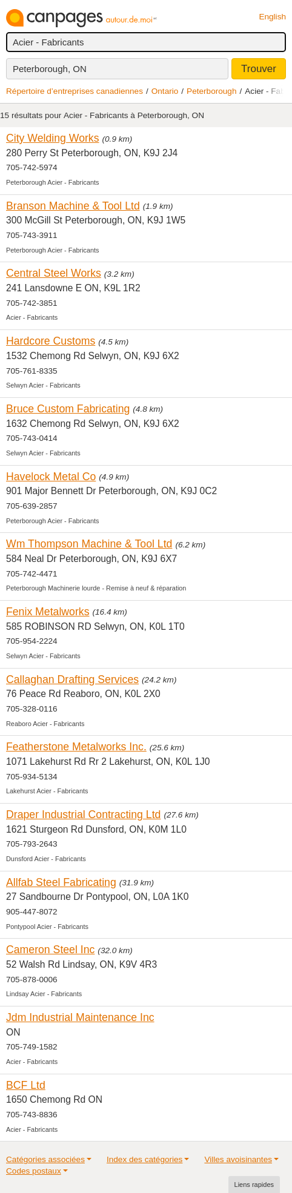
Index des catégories (144, 1159)
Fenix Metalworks (47, 612)
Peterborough (211, 91)
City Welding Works (52, 138)
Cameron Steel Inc (50, 949)
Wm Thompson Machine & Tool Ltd (89, 544)
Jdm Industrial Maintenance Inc (80, 1017)
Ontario (165, 91)
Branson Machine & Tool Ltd (73, 206)
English (272, 16)
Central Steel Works (53, 273)
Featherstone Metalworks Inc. (76, 747)
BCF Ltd (25, 1085)
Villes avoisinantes (238, 1159)
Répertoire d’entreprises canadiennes (74, 91)
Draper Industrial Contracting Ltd (83, 814)
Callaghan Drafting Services (72, 679)
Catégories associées (45, 1159)
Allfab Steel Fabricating (61, 882)
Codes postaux (33, 1170)
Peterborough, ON (50, 69)
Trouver (258, 68)
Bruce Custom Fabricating (68, 409)
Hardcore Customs (50, 341)
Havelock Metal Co (51, 477)
